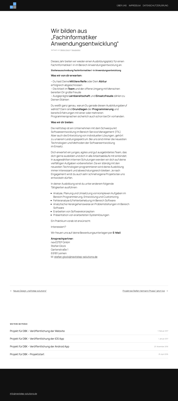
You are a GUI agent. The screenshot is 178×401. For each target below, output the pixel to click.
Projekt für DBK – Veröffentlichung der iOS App (37, 338)
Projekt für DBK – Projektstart (27, 354)
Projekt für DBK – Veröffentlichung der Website (37, 331)
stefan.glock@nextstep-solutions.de (76, 257)
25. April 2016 (163, 354)
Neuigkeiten (76, 50)
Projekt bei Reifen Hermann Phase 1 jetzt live (144, 290)
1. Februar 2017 (163, 331)
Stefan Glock (65, 50)
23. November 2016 (161, 346)
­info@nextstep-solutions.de (23, 393)
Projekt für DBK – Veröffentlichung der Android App (39, 346)
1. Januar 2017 (163, 339)
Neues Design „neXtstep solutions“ (30, 290)
